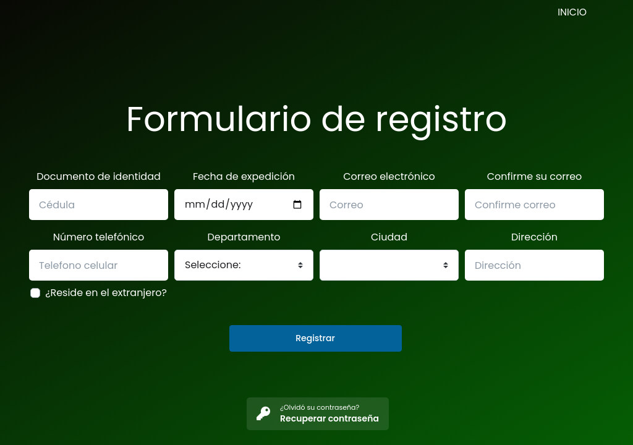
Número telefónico (99, 237)
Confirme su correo (534, 176)
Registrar (315, 338)
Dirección (534, 237)
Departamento (243, 237)
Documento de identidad (98, 176)
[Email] (389, 204)
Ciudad (389, 237)
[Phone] (243, 204)
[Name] (98, 204)
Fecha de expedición (244, 176)
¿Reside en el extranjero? (106, 293)
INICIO (572, 12)
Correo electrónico (389, 176)
